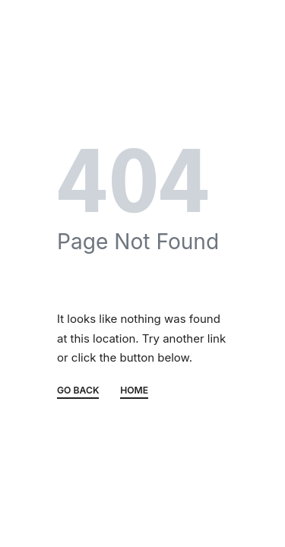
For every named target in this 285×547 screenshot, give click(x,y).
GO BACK (78, 391)
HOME (134, 391)
